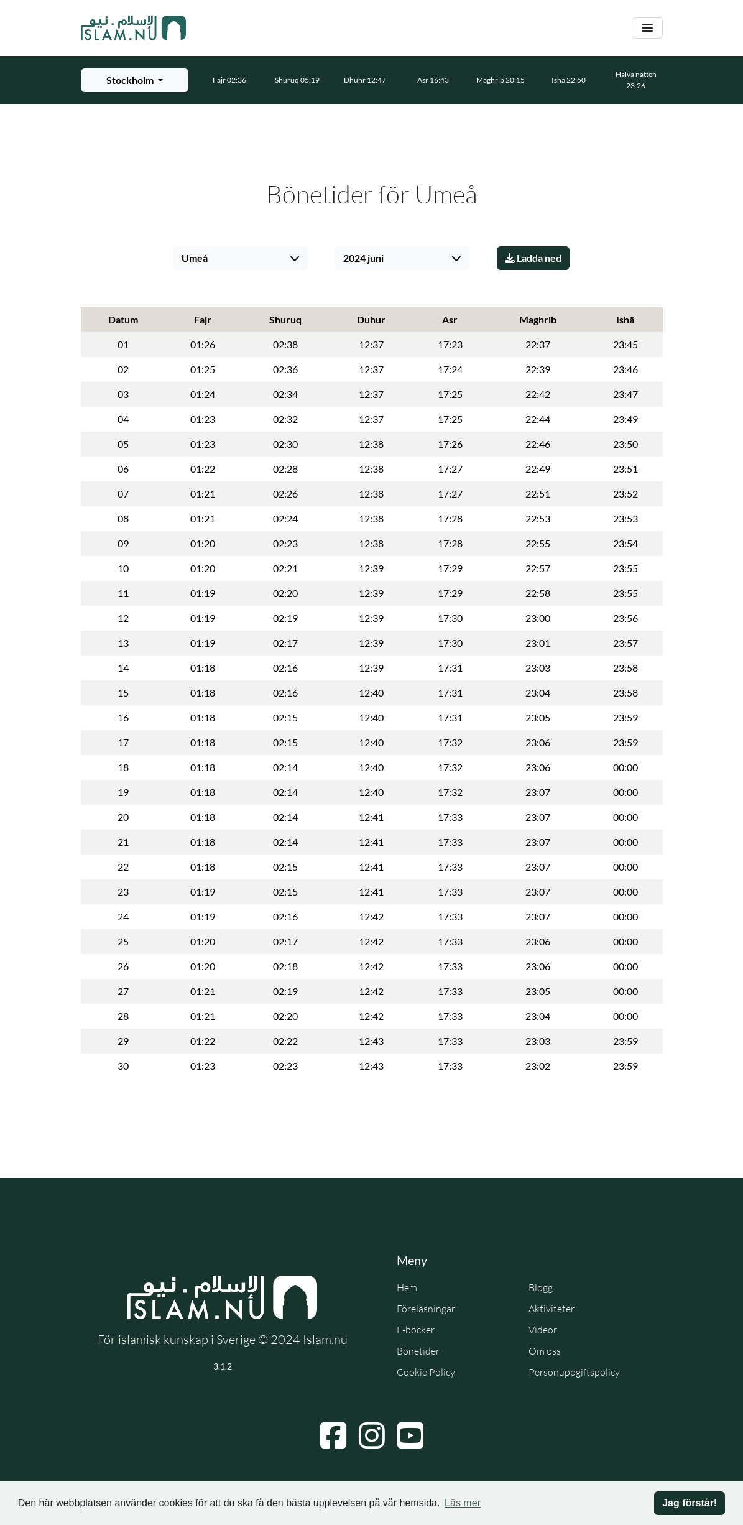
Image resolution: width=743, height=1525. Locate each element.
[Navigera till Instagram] (372, 1435)
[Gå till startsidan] (134, 28)
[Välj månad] (402, 258)
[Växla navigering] (647, 28)
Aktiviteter (551, 1308)
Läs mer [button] (463, 1503)
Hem (407, 1287)
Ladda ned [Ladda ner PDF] (533, 258)
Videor (542, 1329)
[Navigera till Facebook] (333, 1435)
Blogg (540, 1287)
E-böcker (416, 1329)
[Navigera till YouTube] (410, 1435)
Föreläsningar (426, 1308)
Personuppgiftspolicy (574, 1372)
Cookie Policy (426, 1372)
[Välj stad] (240, 258)
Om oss (544, 1351)
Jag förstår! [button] (689, 1503)
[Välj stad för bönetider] (134, 80)
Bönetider (418, 1351)
